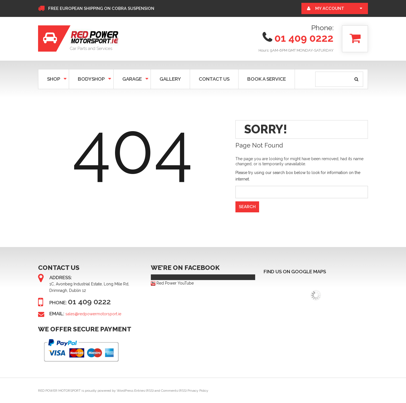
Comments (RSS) (174, 391)
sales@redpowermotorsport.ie (93, 314)
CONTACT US (214, 79)
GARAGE (131, 79)
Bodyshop (90, 79)
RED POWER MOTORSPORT (59, 391)
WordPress (125, 391)
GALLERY (170, 79)
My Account (329, 8)
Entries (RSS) (144, 391)
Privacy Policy (197, 391)
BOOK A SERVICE (266, 79)
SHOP (53, 79)
